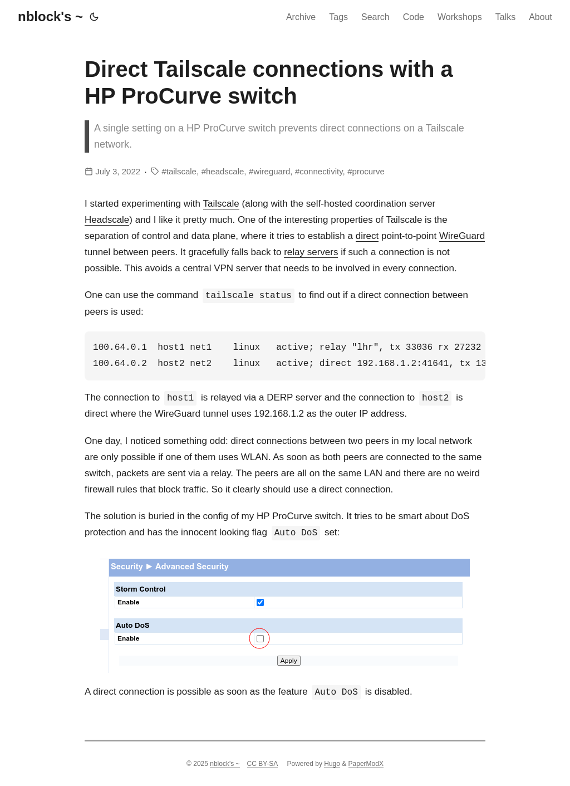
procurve (368, 171)
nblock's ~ (50, 16)
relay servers (311, 252)
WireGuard (462, 236)
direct (367, 236)
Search (375, 17)
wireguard (271, 171)
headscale (225, 171)
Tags (338, 17)
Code (413, 17)
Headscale (107, 219)
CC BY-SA (262, 764)
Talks (505, 17)
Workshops (460, 17)
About (540, 17)
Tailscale (221, 203)
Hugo (332, 764)
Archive (301, 17)
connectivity (320, 171)
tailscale (181, 171)
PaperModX (366, 764)
